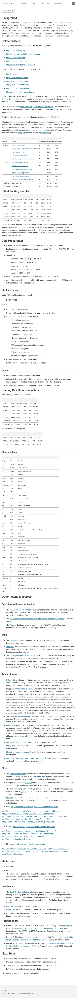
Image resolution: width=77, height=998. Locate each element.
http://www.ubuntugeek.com (17, 85)
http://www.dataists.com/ (37, 849)
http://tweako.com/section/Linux (38, 819)
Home (24, 3)
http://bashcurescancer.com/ (13, 819)
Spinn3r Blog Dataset (18, 774)
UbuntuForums (12, 910)
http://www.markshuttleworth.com (20, 81)
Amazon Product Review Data (26, 689)
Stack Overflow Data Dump (20, 892)
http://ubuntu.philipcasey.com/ (42, 822)
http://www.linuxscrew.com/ (13, 816)
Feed (4, 990)
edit (38, 973)
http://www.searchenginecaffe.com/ (16, 839)
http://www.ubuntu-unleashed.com (20, 92)
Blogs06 (28, 783)
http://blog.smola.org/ (36, 844)
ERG (41, 3)
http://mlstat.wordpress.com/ (13, 851)
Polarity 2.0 (10, 680)
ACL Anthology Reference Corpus (23, 610)
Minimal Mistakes (28, 993)
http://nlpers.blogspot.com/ (24, 827)
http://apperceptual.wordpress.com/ (16, 831)
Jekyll (20, 993)
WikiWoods (55, 117)
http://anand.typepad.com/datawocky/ (17, 836)
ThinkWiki (10, 647)
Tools (48, 3)
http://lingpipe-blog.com (15, 58)
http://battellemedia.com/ (43, 836)
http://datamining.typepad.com (14, 849)
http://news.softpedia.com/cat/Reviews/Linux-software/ (28, 758)
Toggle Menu (7, 11)
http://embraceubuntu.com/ (22, 807)
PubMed (13, 625)
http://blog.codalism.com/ (12, 834)
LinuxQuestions (12, 906)
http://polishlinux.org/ (53, 811)
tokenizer (21, 133)
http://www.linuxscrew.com (17, 78)
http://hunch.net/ (32, 851)
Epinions (9, 725)
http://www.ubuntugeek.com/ (55, 816)
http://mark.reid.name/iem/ (58, 849)
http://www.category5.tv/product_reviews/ (23, 742)
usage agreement (38, 776)
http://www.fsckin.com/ (34, 816)
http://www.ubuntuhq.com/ (33, 811)
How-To (33, 3)
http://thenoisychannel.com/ (13, 854)
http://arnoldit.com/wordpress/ (43, 831)
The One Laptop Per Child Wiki (18, 656)
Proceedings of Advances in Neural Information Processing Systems (37, 619)
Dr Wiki (9, 662)
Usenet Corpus (15, 874)
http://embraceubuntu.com (17, 74)
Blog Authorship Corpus (19, 789)
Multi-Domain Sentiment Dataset (22, 716)
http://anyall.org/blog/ (18, 844)
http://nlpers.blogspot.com (16, 61)
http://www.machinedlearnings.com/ (54, 851)
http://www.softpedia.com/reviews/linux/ (36, 107)
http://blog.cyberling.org (15, 51)
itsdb (24, 280)
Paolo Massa (67, 733)
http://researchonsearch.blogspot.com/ (38, 834)
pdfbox (56, 612)
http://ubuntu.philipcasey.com (18, 88)
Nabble (9, 913)
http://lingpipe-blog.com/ (45, 827)
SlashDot (9, 798)
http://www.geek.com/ (15, 746)
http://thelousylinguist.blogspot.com (20, 65)
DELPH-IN (10, 3)
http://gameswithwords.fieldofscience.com (23, 54)
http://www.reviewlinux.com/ (17, 752)
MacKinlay (66, 926)
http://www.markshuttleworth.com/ (16, 822)
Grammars (58, 3)
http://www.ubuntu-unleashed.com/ (40, 814)
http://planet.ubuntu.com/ (12, 811)
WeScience (14, 640)
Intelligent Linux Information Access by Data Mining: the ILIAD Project (39, 928)
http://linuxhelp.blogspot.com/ (46, 807)
